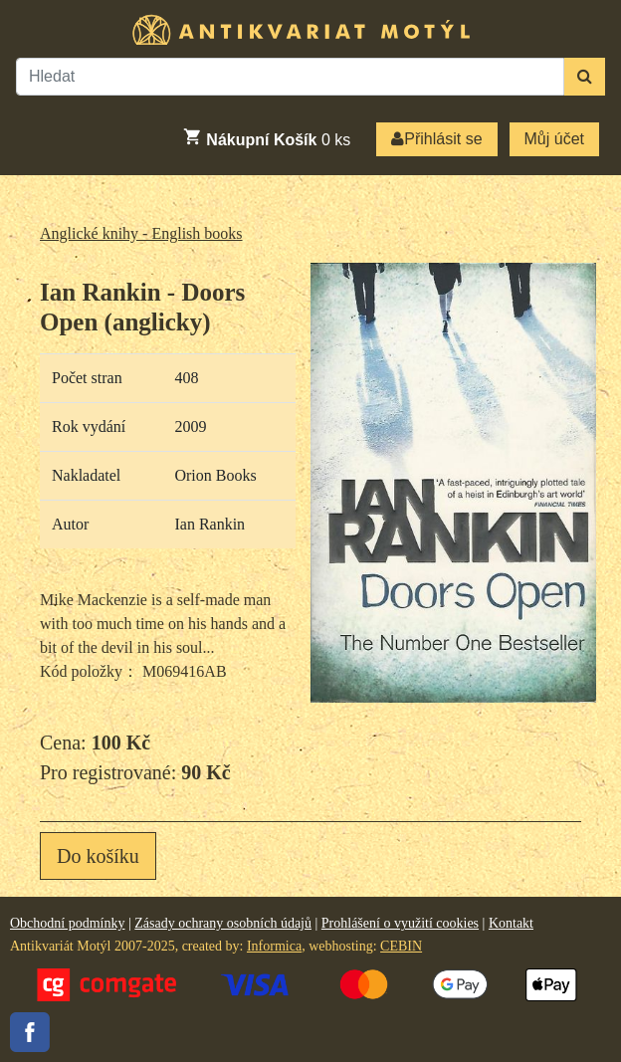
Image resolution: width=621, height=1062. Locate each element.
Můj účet (554, 138)
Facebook (30, 1032)
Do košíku (98, 856)
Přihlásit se (436, 138)
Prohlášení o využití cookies (400, 923)
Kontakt (511, 923)
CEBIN (401, 946)
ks (266, 137)
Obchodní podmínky (67, 923)
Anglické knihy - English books (141, 233)
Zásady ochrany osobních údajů (222, 923)
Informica (274, 946)
